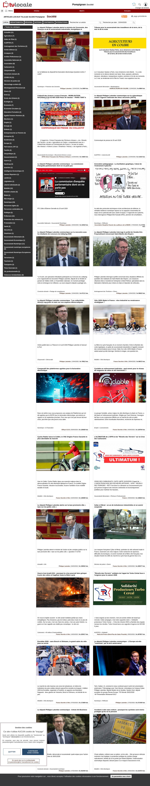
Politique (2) (8, 212)
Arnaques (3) (8, 53)
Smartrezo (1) (9, 233)
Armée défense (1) (10, 50)
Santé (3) (7, 226)
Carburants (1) (9, 67)
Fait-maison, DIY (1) (11, 147)
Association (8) (9, 63)
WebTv (81, 11)
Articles (36, 11)
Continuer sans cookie (33, 752)
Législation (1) (9, 181)
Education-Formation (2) (12, 112)
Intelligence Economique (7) (14, 171)
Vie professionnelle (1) (12, 271)
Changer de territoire (142, 8)
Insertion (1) (8, 167)
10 (87, 758)
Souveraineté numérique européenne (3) (17, 248)
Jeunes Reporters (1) (11, 174)
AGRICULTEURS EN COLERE (119, 80)
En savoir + (60, 770)
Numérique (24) (9, 202)
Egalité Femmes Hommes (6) (14, 115)
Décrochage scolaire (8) (12, 84)
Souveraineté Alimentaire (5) (14, 237)
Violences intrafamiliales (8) (14, 275)
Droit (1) (7, 95)
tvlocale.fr (19, 767)
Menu (10, 11)
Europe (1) (7, 143)
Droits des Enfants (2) (11, 98)
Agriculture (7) (9, 36)
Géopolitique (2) (9, 154)
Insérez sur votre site (137, 744)
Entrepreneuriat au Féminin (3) (15, 133)
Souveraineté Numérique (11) (14, 244)
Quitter (11, 752)
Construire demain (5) (11, 74)
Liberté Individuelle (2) (12, 185)
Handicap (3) (8, 164)
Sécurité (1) (8, 230)
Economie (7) (8, 105)
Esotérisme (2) (9, 140)
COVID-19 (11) (9, 77)
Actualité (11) (8, 32)
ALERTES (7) (8, 43)
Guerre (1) (7, 160)
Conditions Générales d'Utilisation (108, 770)
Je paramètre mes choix (121, 776)
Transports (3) (9, 264)
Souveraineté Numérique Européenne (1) (17, 253)
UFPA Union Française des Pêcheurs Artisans (56, 140)
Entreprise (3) (9, 136)
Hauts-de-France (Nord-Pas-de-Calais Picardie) (112, 558)
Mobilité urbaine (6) (11, 192)
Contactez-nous (62, 767)
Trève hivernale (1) (10, 268)
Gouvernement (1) (10, 157)
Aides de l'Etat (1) (10, 39)
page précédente (139, 16)
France (124, 439)
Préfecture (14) (9, 216)
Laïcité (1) (7, 178)
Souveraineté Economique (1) (14, 240)
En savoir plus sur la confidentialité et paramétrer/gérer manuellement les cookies (23, 761)
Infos (101, 767)
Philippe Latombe (65, 80)
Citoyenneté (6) (9, 70)
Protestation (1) (9, 223)
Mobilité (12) (8, 188)
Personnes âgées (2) (11, 206)
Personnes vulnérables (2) (13, 209)
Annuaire (127, 11)
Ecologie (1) (8, 102)
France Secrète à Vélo (120, 319)
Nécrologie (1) (9, 199)
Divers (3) (7, 91)
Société (50, 16)
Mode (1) (7, 195)
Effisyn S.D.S (66, 379)
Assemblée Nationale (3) (12, 60)
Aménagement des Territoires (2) (15, 46)
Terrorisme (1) (9, 257)
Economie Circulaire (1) (12, 109)
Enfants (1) (8, 129)
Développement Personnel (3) (14, 88)
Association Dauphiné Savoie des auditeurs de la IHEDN (112, 199)
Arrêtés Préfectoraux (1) (12, 57)
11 (89, 758)
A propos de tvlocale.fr (64, 772)
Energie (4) (8, 126)
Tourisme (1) (8, 261)
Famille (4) (7, 150)
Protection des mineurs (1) (13, 219)
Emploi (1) (7, 122)
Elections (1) (8, 119)
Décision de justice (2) (12, 81)
